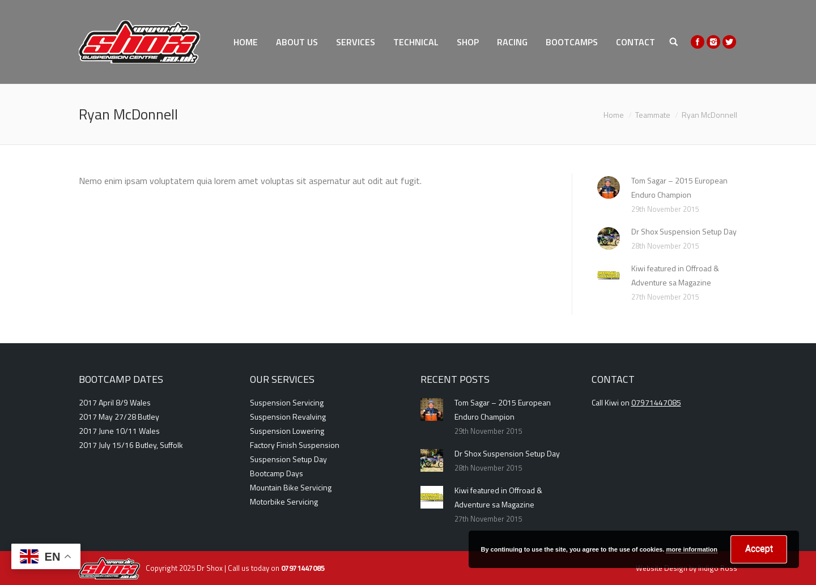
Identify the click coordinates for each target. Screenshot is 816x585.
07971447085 (656, 402)
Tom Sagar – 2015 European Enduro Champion (679, 187)
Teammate (652, 115)
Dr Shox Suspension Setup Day (684, 231)
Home (614, 115)
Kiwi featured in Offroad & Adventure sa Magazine (675, 275)
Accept (759, 548)
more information (691, 549)
